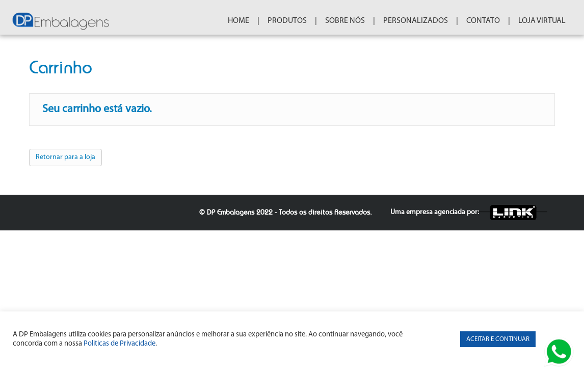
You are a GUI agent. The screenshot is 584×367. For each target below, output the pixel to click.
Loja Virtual (552, 21)
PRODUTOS (297, 21)
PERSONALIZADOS (425, 21)
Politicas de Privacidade (119, 344)
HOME (248, 21)
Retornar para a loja (65, 165)
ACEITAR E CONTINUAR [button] (497, 339)
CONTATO (493, 21)
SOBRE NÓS (355, 21)
